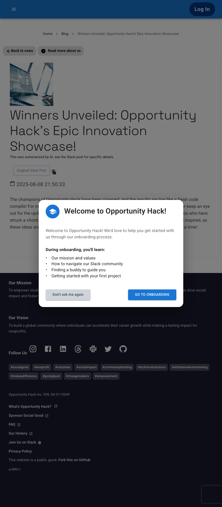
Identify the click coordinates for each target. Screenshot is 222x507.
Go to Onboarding (152, 295)
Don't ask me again (68, 295)
